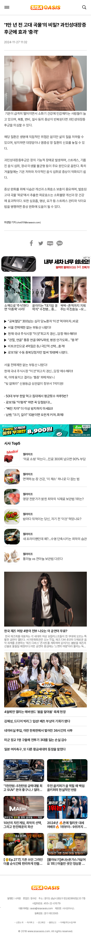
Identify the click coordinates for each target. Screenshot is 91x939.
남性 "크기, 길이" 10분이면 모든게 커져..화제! (35, 415)
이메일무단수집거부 (68, 922)
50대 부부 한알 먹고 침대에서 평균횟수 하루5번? (37, 396)
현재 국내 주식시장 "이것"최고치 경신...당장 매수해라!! (42, 334)
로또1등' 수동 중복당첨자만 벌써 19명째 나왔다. (38, 352)
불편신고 (52, 922)
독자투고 (30, 922)
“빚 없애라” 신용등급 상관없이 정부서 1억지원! (33, 384)
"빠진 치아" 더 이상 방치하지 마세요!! (29, 409)
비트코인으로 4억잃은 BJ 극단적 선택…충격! (36, 346)
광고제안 (41, 922)
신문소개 (19, 922)
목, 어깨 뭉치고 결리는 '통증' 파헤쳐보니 (29, 377)
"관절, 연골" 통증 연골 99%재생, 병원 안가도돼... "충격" (43, 340)
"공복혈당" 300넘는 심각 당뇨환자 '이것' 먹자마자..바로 (43, 321)
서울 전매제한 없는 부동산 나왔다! (29, 327)
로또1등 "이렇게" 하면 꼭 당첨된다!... (29, 402)
